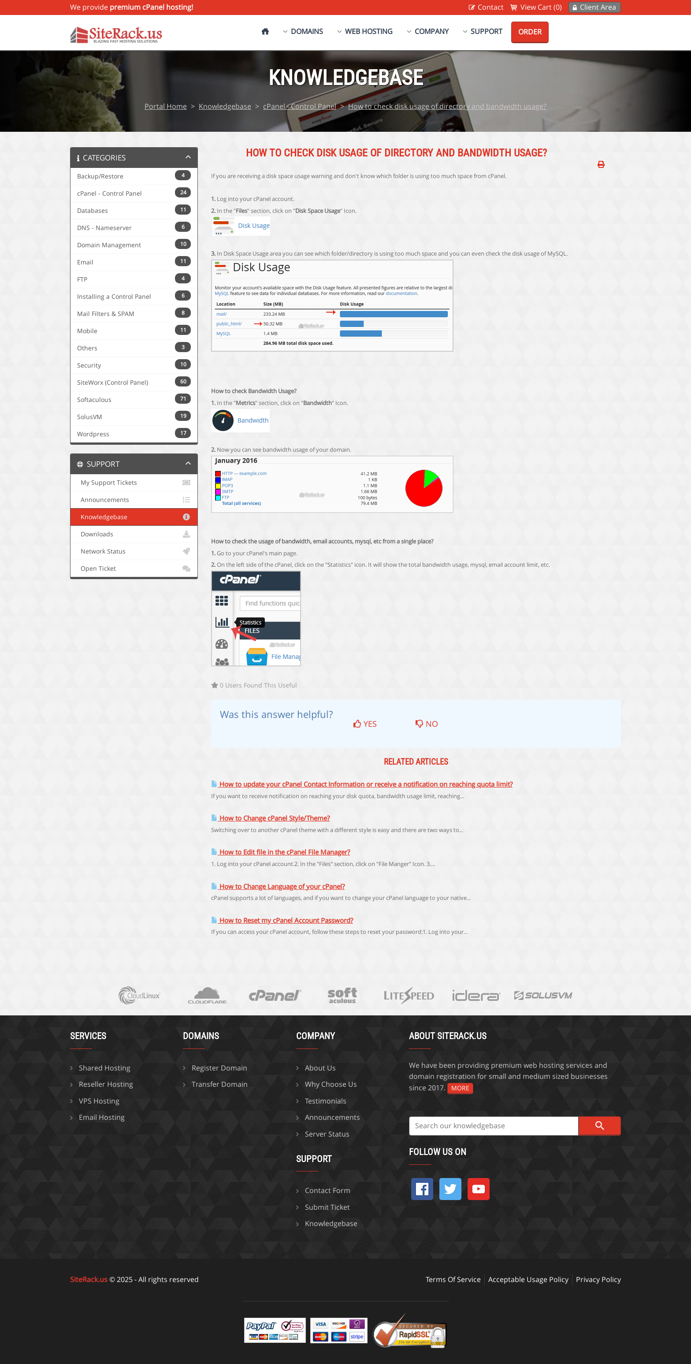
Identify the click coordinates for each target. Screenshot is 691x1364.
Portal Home (166, 106)
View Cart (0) (541, 7)
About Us (320, 1068)
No (427, 723)
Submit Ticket (327, 1207)
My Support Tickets (134, 482)
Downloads (134, 534)
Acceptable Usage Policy (528, 1279)
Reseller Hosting (106, 1084)
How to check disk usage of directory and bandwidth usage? (447, 106)
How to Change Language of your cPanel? (278, 886)
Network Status (134, 551)
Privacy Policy (598, 1279)
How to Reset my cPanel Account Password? (282, 920)
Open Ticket (134, 568)
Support (486, 31)
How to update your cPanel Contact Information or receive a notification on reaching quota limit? (362, 784)
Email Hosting (102, 1117)
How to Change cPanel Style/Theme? (270, 818)
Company (432, 31)
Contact (491, 7)
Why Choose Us (331, 1084)
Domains (307, 31)
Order (530, 32)
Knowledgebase (225, 106)
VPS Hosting (99, 1101)
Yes (365, 723)
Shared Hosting (104, 1068)
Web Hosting (369, 31)
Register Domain (219, 1068)
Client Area (598, 7)
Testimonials (325, 1101)
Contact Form (327, 1190)
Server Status (327, 1134)
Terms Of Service (453, 1279)
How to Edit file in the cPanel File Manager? (280, 852)
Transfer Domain (220, 1084)
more (460, 1088)
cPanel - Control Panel (299, 106)
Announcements (134, 499)
